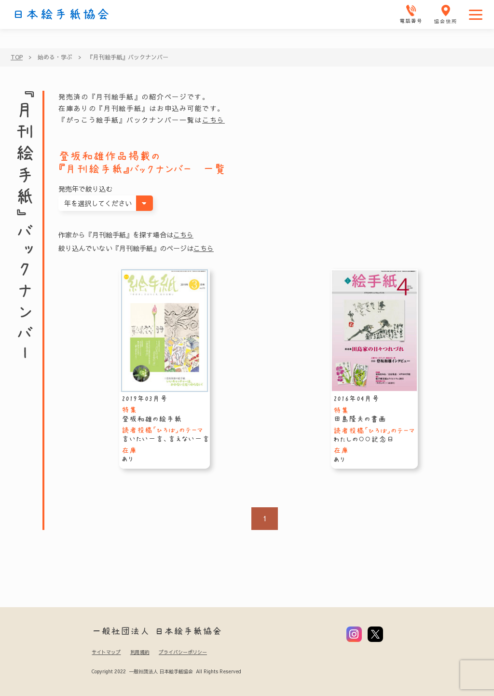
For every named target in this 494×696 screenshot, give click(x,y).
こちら (213, 120)
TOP (17, 57)
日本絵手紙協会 (61, 14)
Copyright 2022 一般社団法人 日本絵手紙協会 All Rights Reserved (166, 671)
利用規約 (140, 652)
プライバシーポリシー (183, 652)
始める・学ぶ (55, 57)
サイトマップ (106, 652)
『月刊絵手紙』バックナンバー (127, 57)
